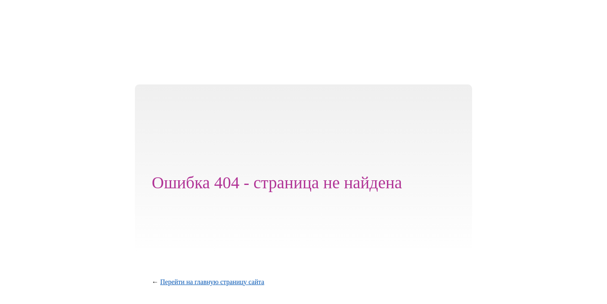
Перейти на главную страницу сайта (212, 281)
